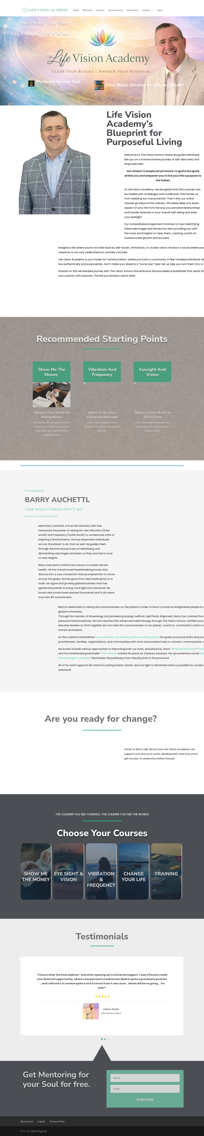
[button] (102, 1039)
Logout (41, 1121)
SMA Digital (38, 1131)
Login (160, 10)
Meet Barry (132, 10)
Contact (146, 10)
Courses (100, 10)
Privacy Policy (57, 1121)
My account (26, 1121)
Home (76, 10)
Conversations (115, 10)
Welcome (87, 10)
